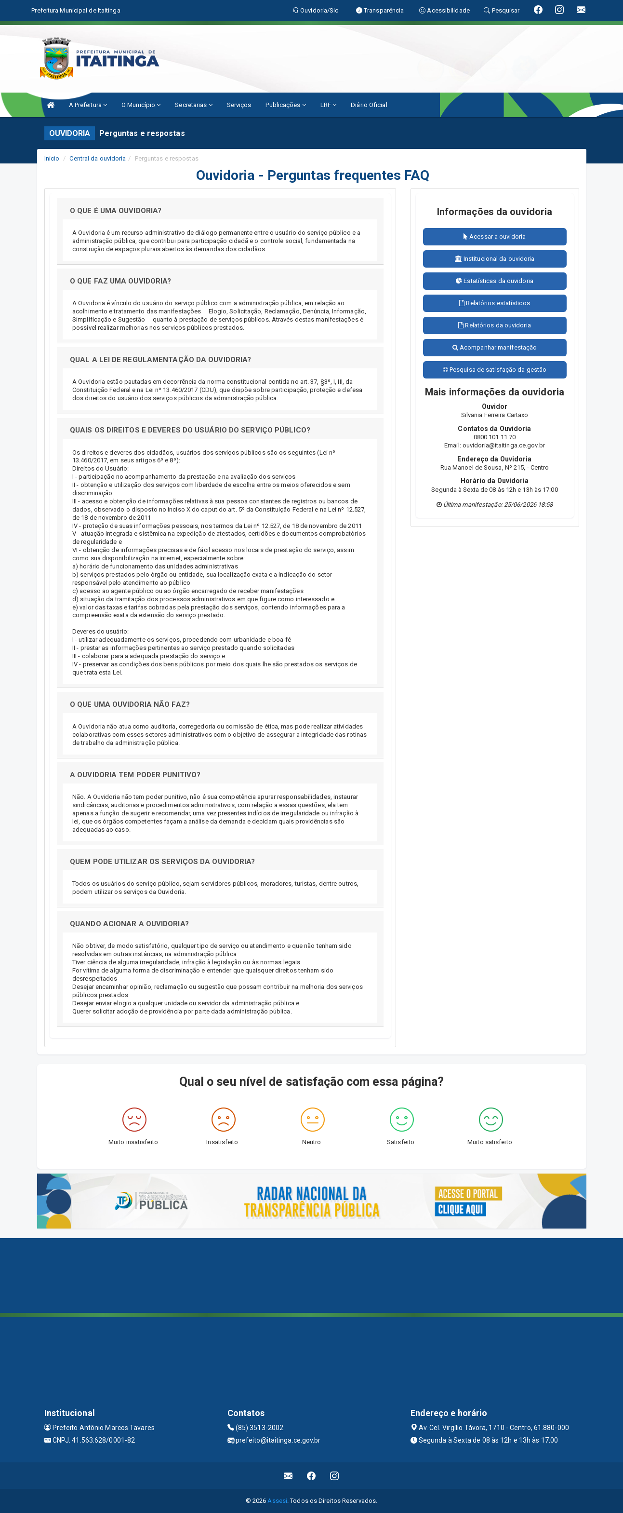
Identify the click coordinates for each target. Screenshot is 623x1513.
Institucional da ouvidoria (495, 258)
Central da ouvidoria (97, 158)
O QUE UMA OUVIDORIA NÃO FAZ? (130, 704)
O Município (140, 104)
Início (52, 158)
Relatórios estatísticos (494, 303)
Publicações (285, 104)
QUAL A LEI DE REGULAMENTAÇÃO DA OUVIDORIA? (160, 359)
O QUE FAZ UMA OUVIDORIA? (120, 281)
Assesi (277, 1500)
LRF (328, 104)
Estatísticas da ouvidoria (494, 280)
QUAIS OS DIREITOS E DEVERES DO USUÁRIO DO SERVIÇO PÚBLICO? (190, 430)
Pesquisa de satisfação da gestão (494, 369)
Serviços (239, 104)
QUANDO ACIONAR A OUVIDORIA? (129, 923)
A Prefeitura (88, 104)
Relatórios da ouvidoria (494, 325)
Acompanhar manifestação (494, 347)
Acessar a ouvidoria (495, 236)
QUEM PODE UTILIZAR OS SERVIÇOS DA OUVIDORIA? (162, 861)
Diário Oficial (369, 104)
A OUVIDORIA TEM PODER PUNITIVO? (135, 774)
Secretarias (193, 104)
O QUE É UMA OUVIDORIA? (115, 210)
